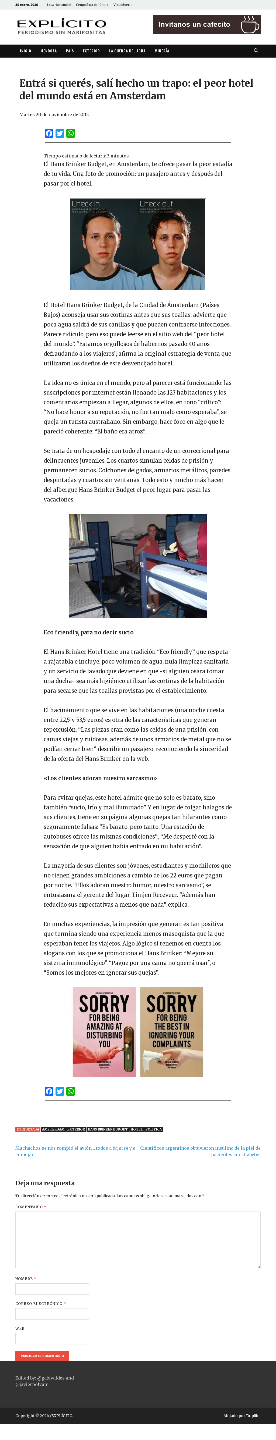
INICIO (25, 50)
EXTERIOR (91, 50)
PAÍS (70, 50)
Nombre (25, 1279)
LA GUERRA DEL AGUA (127, 50)
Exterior (76, 1129)
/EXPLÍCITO (61, 1415)
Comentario (30, 1207)
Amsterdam (53, 1129)
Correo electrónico (40, 1303)
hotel (137, 1129)
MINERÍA (162, 50)
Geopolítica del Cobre (92, 5)
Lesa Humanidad (59, 5)
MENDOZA (48, 50)
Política (154, 1129)
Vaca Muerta (122, 5)
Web (20, 1328)
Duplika (253, 1415)
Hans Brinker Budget (108, 1129)
